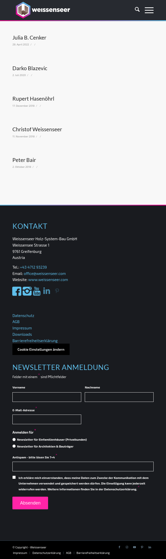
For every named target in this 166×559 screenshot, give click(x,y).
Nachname (92, 387)
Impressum (22, 328)
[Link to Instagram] (127, 547)
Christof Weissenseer (37, 129)
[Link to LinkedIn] (150, 547)
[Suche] (135, 10)
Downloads (22, 334)
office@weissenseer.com (45, 273)
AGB (15, 321)
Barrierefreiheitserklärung (34, 340)
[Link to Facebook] (119, 547)
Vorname (18, 387)
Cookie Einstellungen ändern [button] (40, 349)
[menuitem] (135, 10)
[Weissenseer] (68, 10)
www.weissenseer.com (48, 279)
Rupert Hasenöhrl (33, 98)
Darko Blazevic (29, 68)
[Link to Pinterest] (142, 547)
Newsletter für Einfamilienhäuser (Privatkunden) (52, 439)
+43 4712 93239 (34, 267)
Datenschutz (23, 315)
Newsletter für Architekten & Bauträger (45, 446)
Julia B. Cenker (29, 37)
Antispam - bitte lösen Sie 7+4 (34, 457)
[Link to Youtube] (134, 547)
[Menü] (147, 10)
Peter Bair (24, 160)
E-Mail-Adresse (24, 410)
